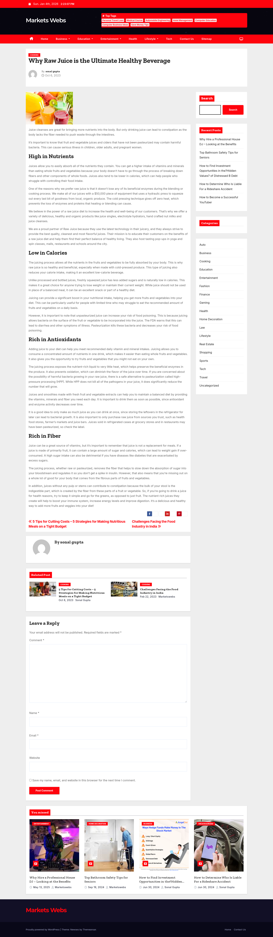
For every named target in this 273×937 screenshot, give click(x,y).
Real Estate (206, 344)
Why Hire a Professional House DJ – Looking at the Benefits (52, 879)
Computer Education (205, 20)
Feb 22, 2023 (148, 596)
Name (34, 713)
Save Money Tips (140, 24)
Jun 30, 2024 (151, 887)
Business (63, 38)
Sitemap (207, 38)
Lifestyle (151, 38)
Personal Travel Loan (112, 20)
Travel (203, 377)
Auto (202, 244)
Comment (36, 640)
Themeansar (89, 929)
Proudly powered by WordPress (43, 929)
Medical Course (134, 20)
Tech (169, 38)
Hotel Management (182, 20)
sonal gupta (53, 71)
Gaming (204, 302)
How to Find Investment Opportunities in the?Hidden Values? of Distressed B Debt (218, 170)
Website (34, 758)
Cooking (34, 55)
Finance (204, 294)
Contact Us (187, 38)
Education (85, 38)
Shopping (205, 352)
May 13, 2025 (42, 887)
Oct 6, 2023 (66, 600)
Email (34, 735)
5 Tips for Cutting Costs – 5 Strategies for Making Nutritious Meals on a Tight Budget (82, 593)
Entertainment (111, 38)
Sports (203, 360)
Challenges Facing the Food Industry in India (159, 591)
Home (44, 38)
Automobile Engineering (158, 20)
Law (202, 327)
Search (207, 98)
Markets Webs (46, 20)
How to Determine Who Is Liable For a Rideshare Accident (217, 879)
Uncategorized (209, 385)
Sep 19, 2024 (96, 887)
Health (133, 38)
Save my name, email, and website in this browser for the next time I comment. (84, 780)
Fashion (204, 286)
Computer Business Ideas (115, 24)
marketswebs (166, 596)
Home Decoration (210, 319)
